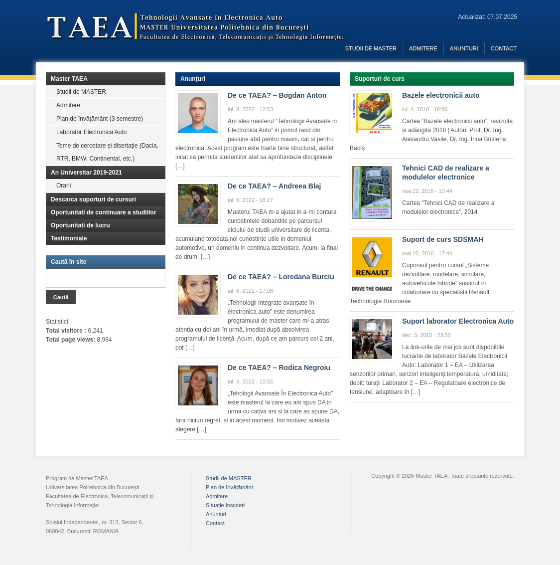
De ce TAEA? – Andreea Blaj (274, 186)
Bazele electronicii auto (441, 95)
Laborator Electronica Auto (91, 132)
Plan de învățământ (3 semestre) (99, 118)
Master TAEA (69, 78)
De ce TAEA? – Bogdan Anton (277, 95)
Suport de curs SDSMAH (442, 239)
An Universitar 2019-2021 (86, 172)
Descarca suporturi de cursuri (93, 199)
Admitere (423, 48)
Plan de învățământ (229, 487)
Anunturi (464, 48)
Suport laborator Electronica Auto (458, 321)
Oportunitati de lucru (80, 225)
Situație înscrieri (225, 505)
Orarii (63, 185)
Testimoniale (69, 238)
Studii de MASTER (371, 48)
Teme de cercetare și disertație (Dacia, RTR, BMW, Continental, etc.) (107, 152)
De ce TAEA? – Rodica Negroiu (279, 368)
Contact (504, 48)
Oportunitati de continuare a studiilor (103, 212)
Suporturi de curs (380, 78)
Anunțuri (192, 78)
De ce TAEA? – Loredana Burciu (281, 277)
